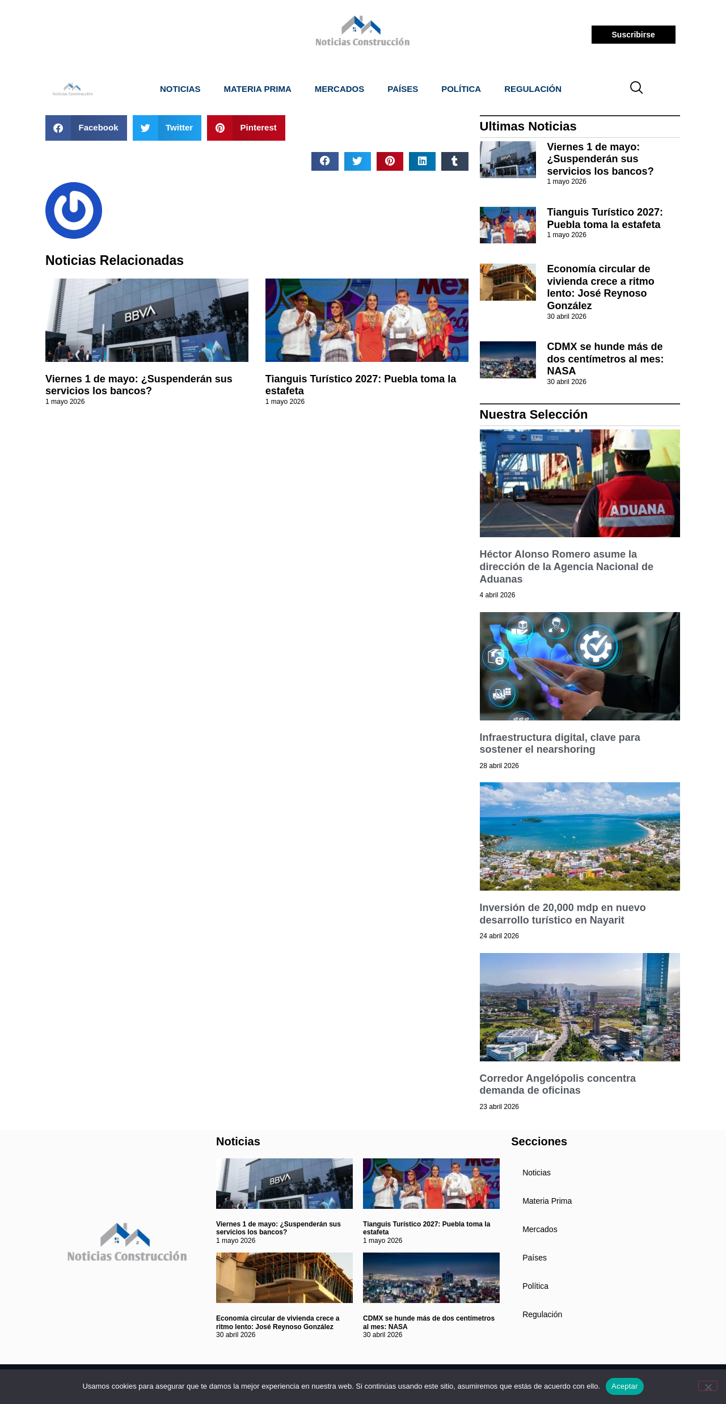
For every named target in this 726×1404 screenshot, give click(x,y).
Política (461, 89)
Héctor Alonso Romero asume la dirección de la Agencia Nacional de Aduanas (566, 566)
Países (402, 89)
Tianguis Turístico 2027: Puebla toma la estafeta (605, 218)
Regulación (533, 89)
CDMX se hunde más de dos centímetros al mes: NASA (605, 359)
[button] (86, 128)
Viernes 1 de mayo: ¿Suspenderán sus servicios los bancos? (139, 385)
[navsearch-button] (637, 89)
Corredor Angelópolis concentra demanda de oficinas (558, 1085)
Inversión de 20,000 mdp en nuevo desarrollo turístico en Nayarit (563, 914)
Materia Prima (258, 89)
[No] (707, 1386)
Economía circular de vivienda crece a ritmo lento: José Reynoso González (601, 287)
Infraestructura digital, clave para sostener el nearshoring (560, 744)
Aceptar (624, 1386)
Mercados (340, 89)
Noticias (180, 89)
